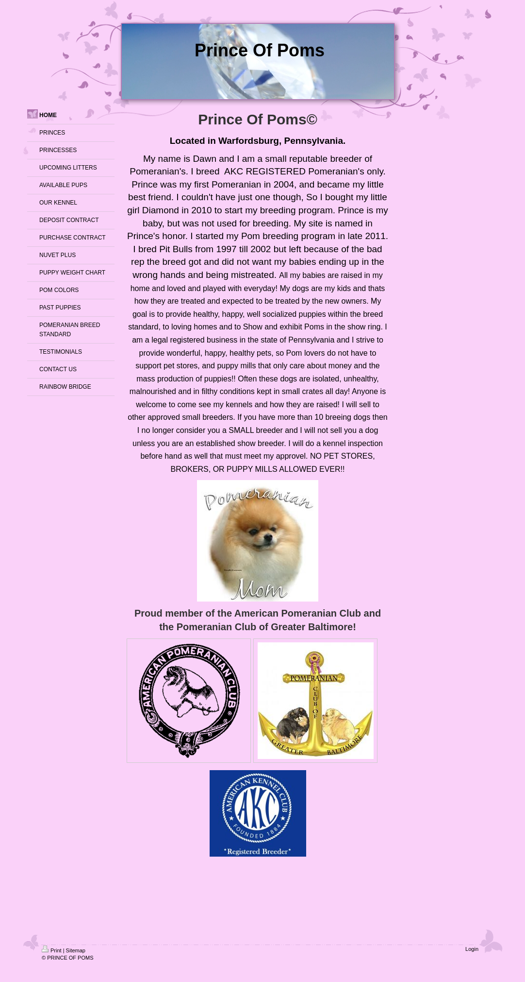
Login (471, 949)
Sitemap (75, 950)
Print (52, 950)
